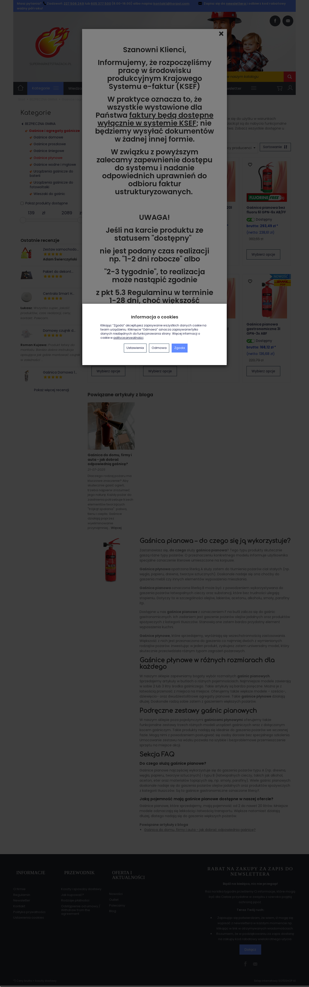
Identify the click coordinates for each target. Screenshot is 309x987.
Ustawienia (135, 348)
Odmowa (159, 348)
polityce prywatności (128, 338)
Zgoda (179, 348)
